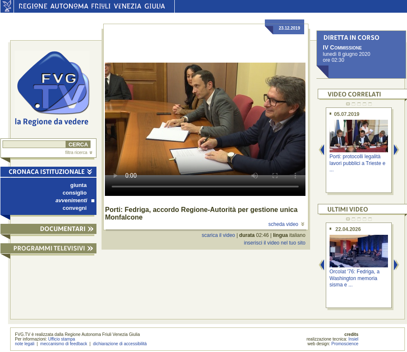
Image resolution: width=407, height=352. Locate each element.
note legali (24, 343)
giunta (78, 185)
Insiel (354, 339)
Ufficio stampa (61, 339)
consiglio (75, 193)
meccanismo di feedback (63, 343)
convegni (75, 208)
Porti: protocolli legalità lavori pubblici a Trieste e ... (357, 163)
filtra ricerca (78, 152)
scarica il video (218, 235)
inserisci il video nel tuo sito (274, 243)
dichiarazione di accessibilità (120, 343)
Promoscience (344, 343)
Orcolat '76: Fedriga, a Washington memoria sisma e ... (355, 278)
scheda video (286, 224)
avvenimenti (74, 200)
